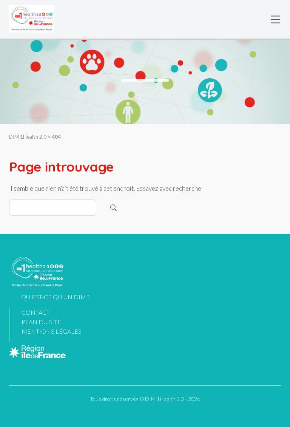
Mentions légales (52, 331)
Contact (36, 312)
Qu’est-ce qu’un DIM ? (55, 296)
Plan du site (41, 321)
